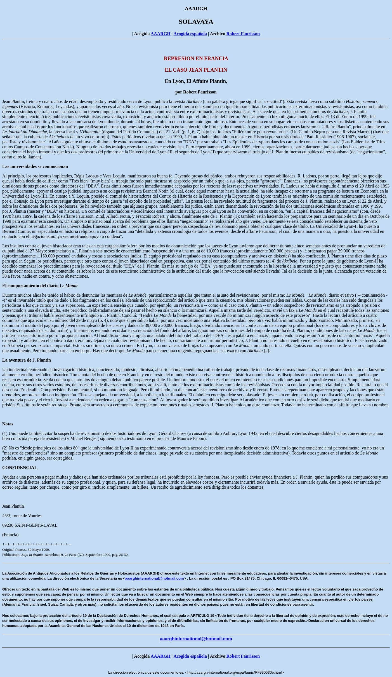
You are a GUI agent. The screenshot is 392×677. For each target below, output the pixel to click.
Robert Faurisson (243, 33)
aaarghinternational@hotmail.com (154, 578)
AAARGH (161, 33)
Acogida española (190, 33)
